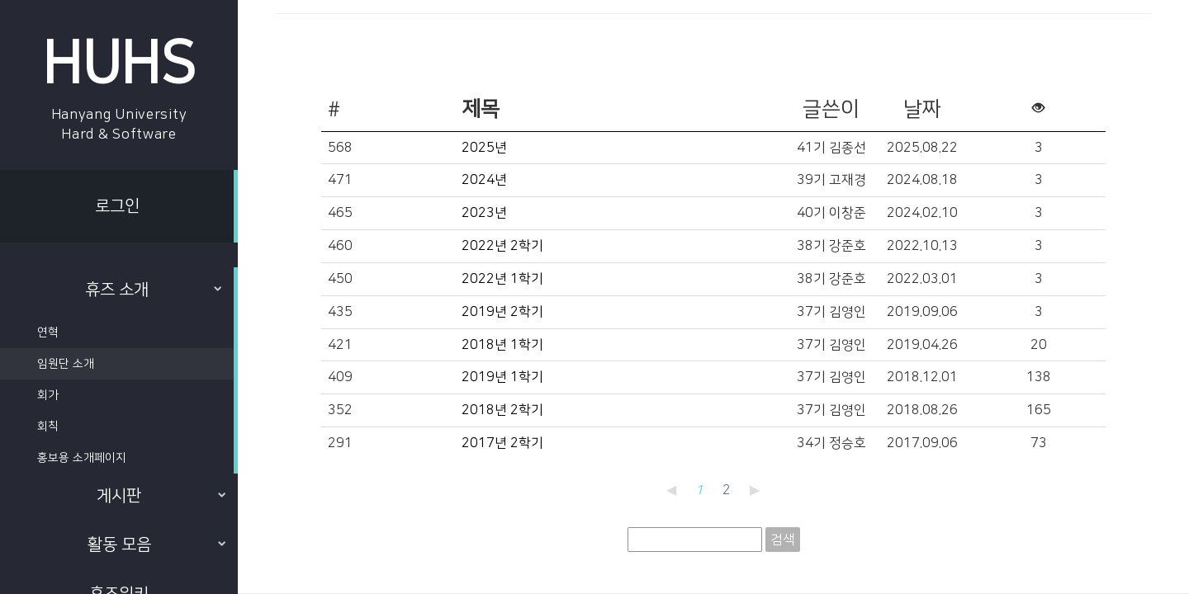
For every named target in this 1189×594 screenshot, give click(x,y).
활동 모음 (157, 544)
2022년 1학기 (502, 278)
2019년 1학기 (502, 377)
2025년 (484, 147)
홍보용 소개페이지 (81, 457)
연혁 (48, 332)
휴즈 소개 (153, 289)
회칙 (48, 426)
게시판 (161, 496)
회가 (48, 395)
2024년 (484, 179)
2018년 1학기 (502, 344)
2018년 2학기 (502, 410)
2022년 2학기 (502, 245)
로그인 (117, 206)
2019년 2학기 (502, 311)
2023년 (484, 212)
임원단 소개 (65, 363)
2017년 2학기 (502, 443)
